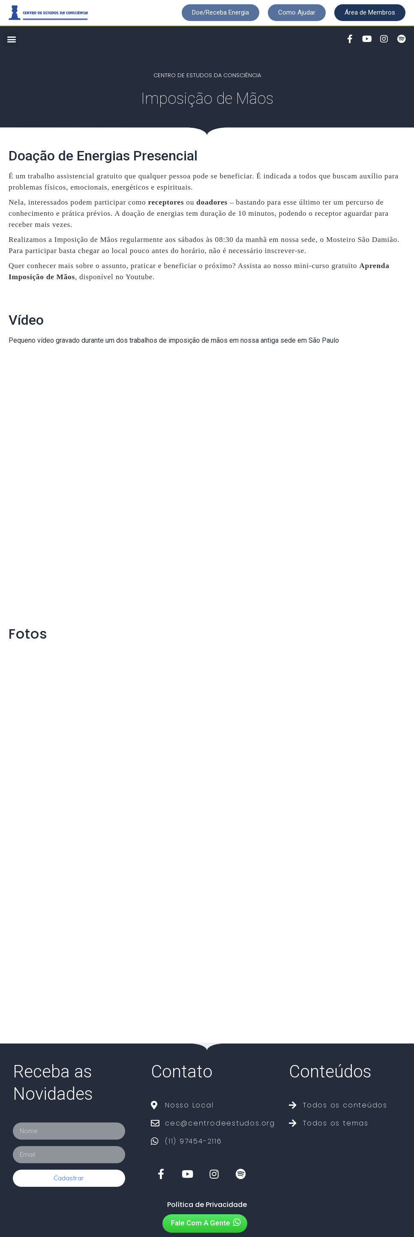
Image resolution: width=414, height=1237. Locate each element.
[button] (220, 12)
